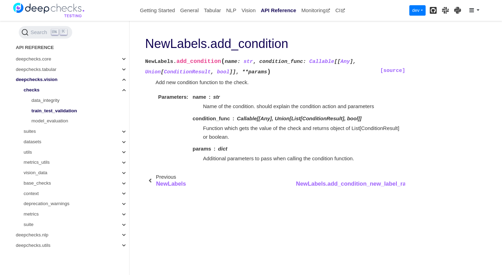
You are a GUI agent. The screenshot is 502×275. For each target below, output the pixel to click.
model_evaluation (50, 120)
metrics (31, 214)
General (189, 10)
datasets (32, 141)
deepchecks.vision (37, 79)
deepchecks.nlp (32, 234)
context (31, 193)
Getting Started (157, 10)
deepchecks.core (33, 59)
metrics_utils (37, 162)
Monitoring (315, 10)
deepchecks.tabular (36, 69)
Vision (249, 10)
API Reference (278, 10)
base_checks (37, 183)
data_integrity (46, 100)
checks (32, 89)
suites (30, 131)
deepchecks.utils (33, 245)
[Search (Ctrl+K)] (45, 32)
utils (28, 152)
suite (29, 224)
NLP (231, 10)
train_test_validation (54, 110)
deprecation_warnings (46, 203)
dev (415, 10)
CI (340, 10)
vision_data (35, 172)
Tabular (212, 10)
